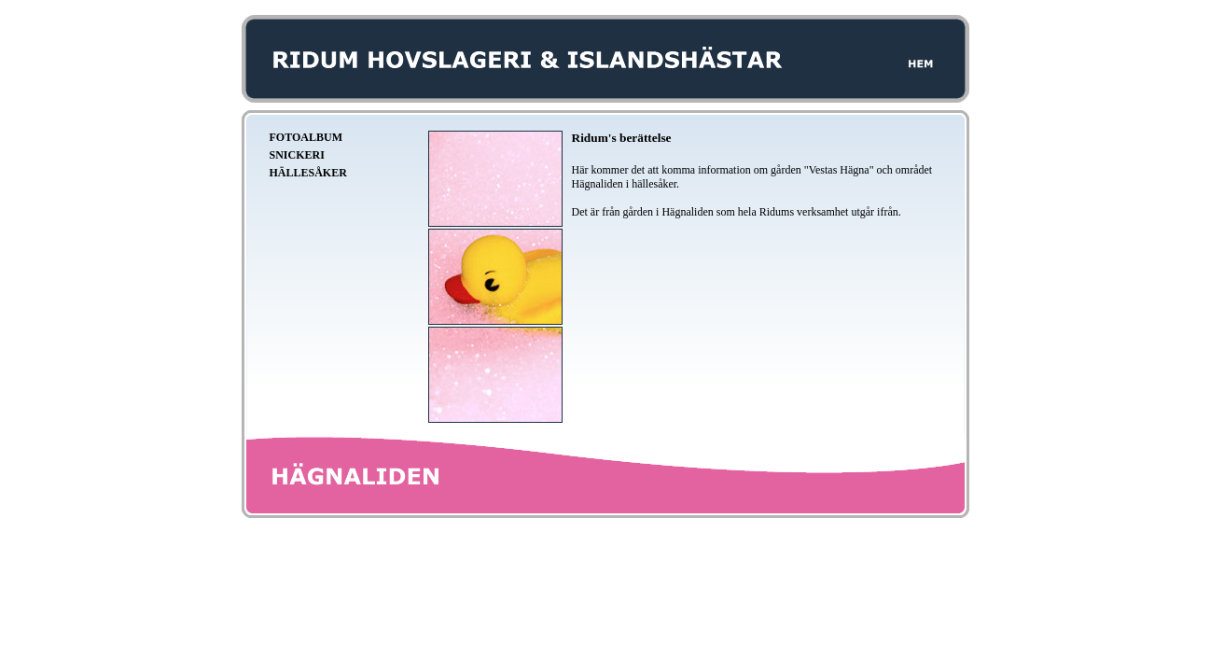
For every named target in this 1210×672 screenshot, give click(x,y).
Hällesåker (308, 172)
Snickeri (297, 154)
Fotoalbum (306, 137)
